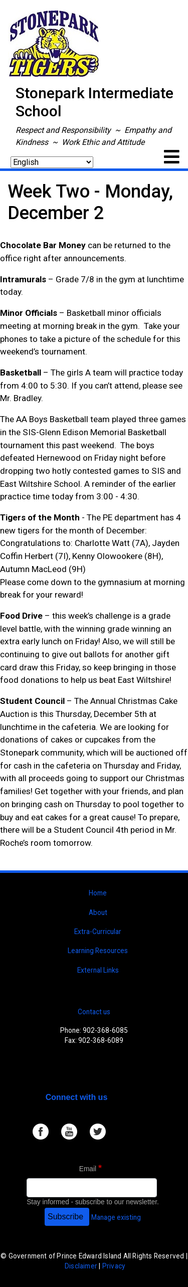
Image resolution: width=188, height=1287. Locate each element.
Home (98, 893)
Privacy (113, 1266)
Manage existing (116, 1217)
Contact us (94, 1012)
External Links (98, 970)
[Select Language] (52, 162)
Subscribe (65, 1216)
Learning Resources (98, 951)
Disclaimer (81, 1266)
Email (87, 1169)
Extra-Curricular (97, 932)
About (98, 912)
